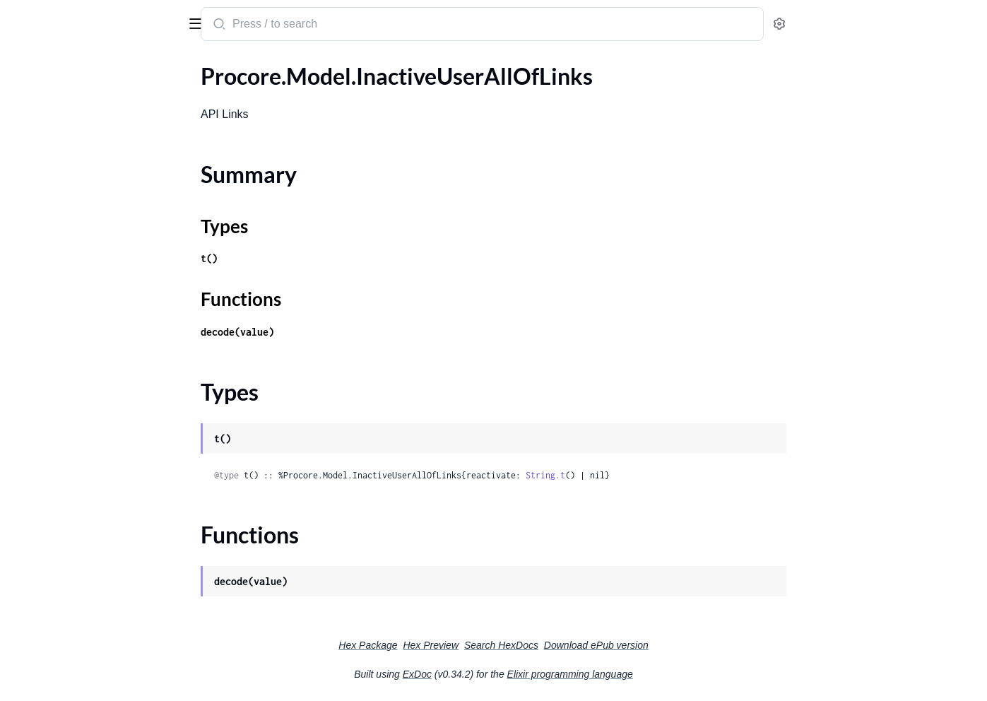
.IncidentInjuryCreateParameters (91, 370)
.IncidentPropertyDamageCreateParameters (101, 599)
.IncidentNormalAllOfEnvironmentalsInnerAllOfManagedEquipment (101, 503)
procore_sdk (48, 16)
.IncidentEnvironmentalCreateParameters (101, 293)
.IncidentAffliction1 (58, 217)
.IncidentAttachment (61, 236)
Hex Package (473, 645)
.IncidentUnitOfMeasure (71, 656)
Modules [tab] (79, 66)
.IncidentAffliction (55, 198)
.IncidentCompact (54, 274)
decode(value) (343, 332)
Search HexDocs (607, 645)
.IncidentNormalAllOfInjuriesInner (95, 522)
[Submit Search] (324, 25)
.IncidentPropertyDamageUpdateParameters (101, 618)
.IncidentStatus (47, 637)
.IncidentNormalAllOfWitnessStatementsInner (101, 580)
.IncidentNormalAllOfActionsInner (95, 465)
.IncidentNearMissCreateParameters (100, 408)
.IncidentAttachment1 (64, 255)
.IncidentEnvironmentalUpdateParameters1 (101, 331)
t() (315, 258)
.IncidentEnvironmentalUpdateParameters (101, 312)
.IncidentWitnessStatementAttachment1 (101, 675)
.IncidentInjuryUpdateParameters (93, 389)
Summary (46, 119)
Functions (47, 153)
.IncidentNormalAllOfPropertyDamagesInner (101, 560)
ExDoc (523, 674)
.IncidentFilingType (57, 351)
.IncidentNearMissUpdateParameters (101, 427)
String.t (651, 475)
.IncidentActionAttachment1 (80, 179)
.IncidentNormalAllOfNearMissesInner (101, 541)
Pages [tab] (25, 66)
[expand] (198, 95)
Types (37, 136)
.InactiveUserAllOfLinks (68, 95)
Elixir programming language (676, 674)
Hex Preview (537, 645)
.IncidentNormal (50, 446)
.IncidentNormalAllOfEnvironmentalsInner (101, 484)
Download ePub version (702, 645)
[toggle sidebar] (193, 22)
